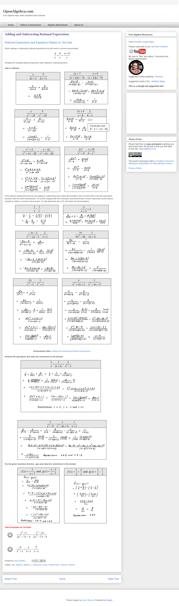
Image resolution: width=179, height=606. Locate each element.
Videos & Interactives (30, 25)
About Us (78, 25)
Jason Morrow (88, 600)
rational (64, 565)
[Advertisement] (151, 112)
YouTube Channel (159, 46)
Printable (138, 42)
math (45, 565)
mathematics (54, 565)
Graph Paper (148, 42)
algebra (19, 565)
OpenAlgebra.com (147, 149)
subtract (71, 565)
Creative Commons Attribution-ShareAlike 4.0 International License (151, 162)
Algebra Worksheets (58, 25)
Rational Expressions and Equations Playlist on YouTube (38, 42)
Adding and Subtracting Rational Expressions (71, 351)
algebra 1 (27, 565)
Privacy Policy (135, 168)
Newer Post (11, 579)
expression (37, 565)
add (13, 565)
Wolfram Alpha (158, 81)
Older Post (113, 579)
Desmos (159, 76)
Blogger (109, 600)
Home (11, 25)
